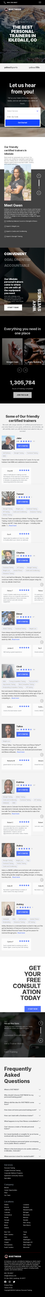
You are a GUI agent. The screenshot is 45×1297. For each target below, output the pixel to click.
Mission (6, 1187)
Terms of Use (8, 1287)
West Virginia (27, 1245)
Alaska (6, 1204)
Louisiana (26, 1204)
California (7, 1210)
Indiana (6, 1227)
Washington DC (28, 1242)
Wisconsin (26, 1247)
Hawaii (6, 1222)
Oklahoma (7, 1239)
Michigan (26, 1212)
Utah (24, 1234)
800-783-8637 (12, 2)
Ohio (5, 1237)
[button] (40, 9)
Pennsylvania (8, 1245)
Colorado (7, 1212)
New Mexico (27, 1225)
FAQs (5, 1192)
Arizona (6, 1207)
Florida (6, 1217)
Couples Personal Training (12, 1170)
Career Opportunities (10, 1190)
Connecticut (8, 1215)
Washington (26, 1239)
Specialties (7, 1178)
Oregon (6, 1242)
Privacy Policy (8, 1285)
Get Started (22, 123)
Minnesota (26, 1215)
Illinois (6, 1225)
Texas (25, 1232)
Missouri (25, 1217)
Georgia (6, 1220)
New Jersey (26, 1222)
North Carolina (8, 1234)
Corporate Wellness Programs (13, 1173)
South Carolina (8, 1247)
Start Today (13, 307)
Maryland (26, 1207)
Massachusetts (27, 1210)
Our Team (7, 1195)
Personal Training (9, 1168)
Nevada (25, 1220)
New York (7, 1232)
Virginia (25, 1237)
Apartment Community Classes (13, 1175)
